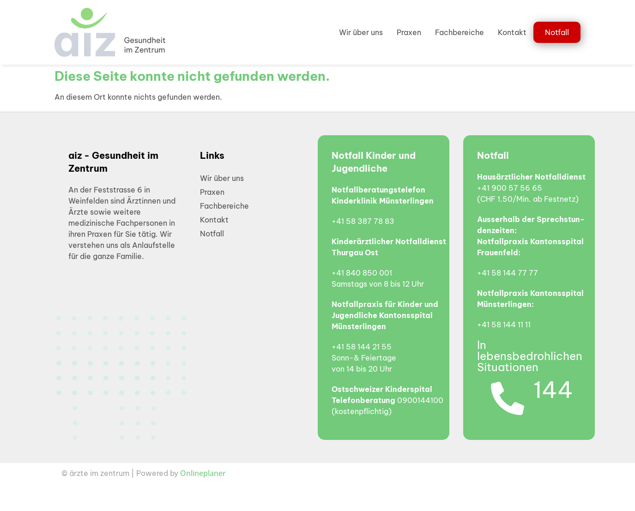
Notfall (557, 32)
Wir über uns (361, 32)
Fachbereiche (459, 32)
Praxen (409, 32)
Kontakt (512, 32)
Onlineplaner (203, 473)
